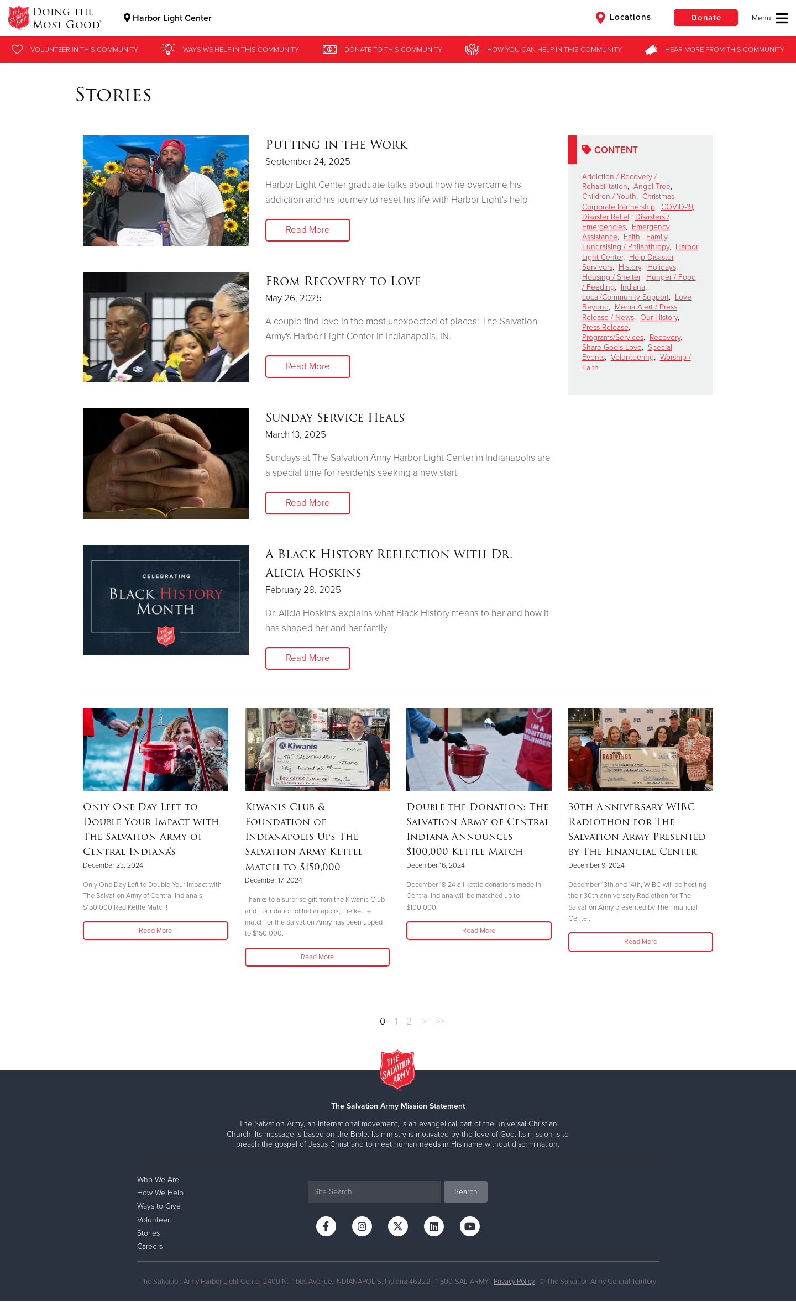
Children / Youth (609, 196)
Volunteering (632, 357)
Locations (621, 18)
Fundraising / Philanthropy (625, 246)
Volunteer (153, 1220)
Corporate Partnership (618, 207)
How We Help (160, 1193)
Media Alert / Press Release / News (629, 312)
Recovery (665, 337)
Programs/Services (612, 337)
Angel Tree (652, 186)
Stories (148, 1233)
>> (440, 1021)
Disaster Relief (605, 217)
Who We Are (158, 1179)
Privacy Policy (514, 1282)
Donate (704, 18)
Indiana (633, 287)
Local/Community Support (625, 297)
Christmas (658, 196)
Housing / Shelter (611, 277)
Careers (150, 1246)
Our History (659, 317)
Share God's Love (612, 347)
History (630, 267)
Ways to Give (159, 1206)
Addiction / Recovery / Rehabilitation (619, 181)
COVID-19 (677, 207)
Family (656, 237)
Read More (308, 230)
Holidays (661, 267)
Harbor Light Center (168, 18)
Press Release (605, 327)
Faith (632, 237)
